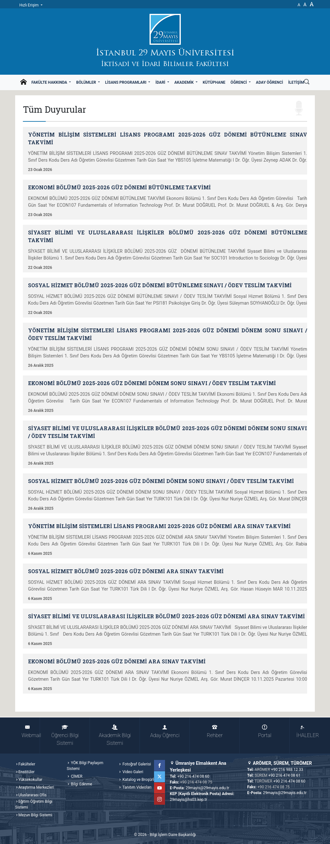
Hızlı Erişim (29, 5)
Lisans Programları (126, 82)
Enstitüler (26, 772)
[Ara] (307, 82)
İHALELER (305, 731)
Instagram (159, 799)
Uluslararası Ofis (32, 795)
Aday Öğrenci (269, 82)
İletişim (296, 82)
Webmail (31, 731)
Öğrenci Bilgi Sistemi (65, 735)
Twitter (159, 776)
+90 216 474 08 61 (284, 775)
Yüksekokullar (30, 779)
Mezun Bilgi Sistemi (35, 815)
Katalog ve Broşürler (139, 779)
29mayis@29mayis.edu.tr (207, 788)
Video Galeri (132, 772)
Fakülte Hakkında (49, 82)
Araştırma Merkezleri (36, 787)
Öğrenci (239, 82)
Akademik (184, 82)
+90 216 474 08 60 (193, 776)
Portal (264, 731)
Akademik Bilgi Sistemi (115, 735)
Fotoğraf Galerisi (136, 764)
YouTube (159, 787)
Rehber (215, 731)
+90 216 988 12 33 (287, 769)
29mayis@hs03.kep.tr (188, 799)
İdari (160, 82)
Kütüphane (214, 82)
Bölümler (86, 82)
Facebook (159, 765)
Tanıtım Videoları (136, 787)
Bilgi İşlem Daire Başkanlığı (173, 834)
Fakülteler (26, 764)
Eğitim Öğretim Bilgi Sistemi (33, 804)
